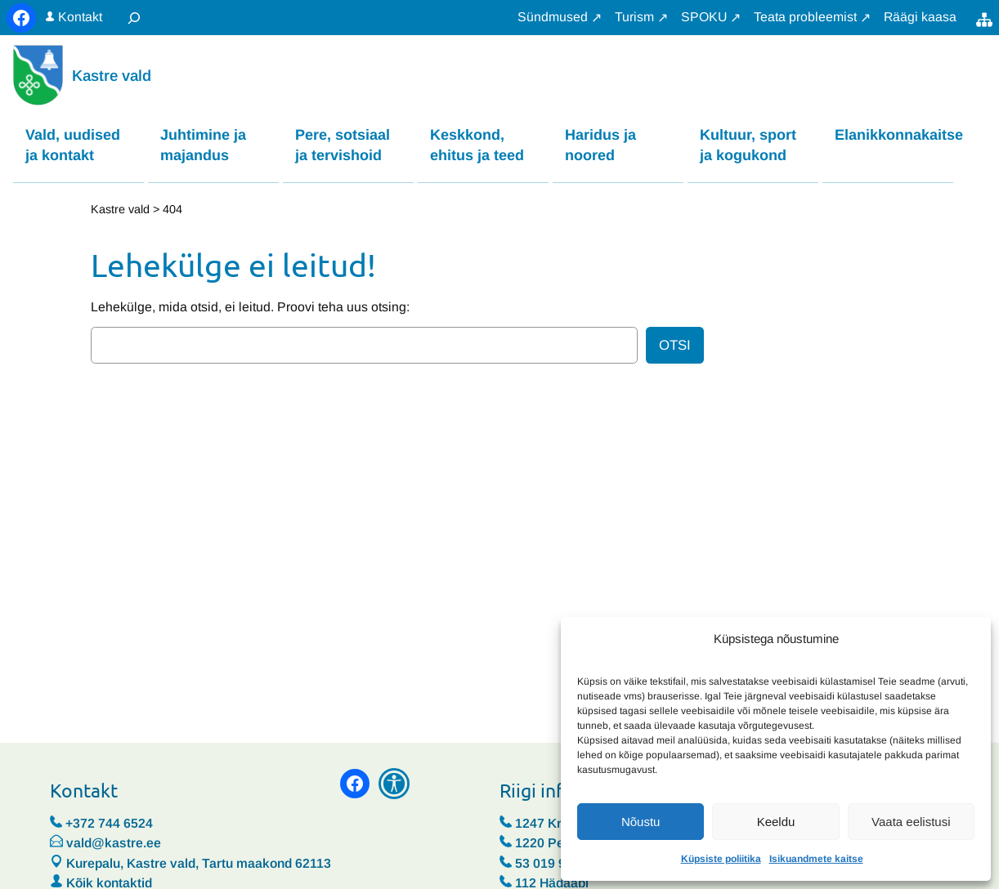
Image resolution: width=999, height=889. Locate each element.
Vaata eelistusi (910, 822)
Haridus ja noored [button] (600, 145)
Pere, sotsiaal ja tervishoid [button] (342, 145)
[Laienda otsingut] (134, 17)
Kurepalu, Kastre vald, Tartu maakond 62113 (190, 864)
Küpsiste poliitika (721, 858)
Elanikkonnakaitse (894, 135)
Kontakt (80, 17)
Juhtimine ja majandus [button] (203, 145)
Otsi (675, 346)
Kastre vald (111, 75)
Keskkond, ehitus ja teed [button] (477, 145)
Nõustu (641, 822)
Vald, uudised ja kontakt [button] (72, 145)
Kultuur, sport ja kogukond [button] (748, 145)
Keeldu (776, 822)
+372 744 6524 (109, 824)
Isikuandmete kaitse (816, 858)
